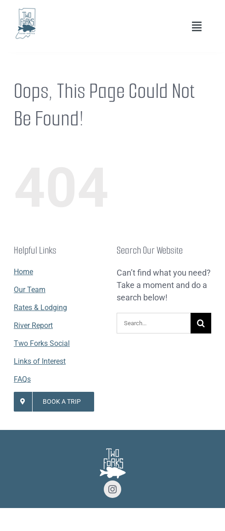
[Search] (201, 323)
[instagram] (112, 489)
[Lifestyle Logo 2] (25, 11)
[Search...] (154, 323)
